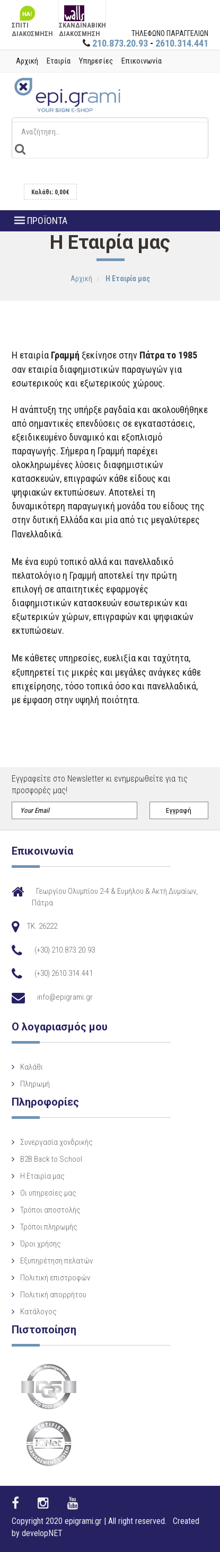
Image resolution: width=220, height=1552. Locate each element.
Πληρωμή (35, 1084)
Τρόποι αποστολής (50, 1210)
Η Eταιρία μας (42, 1176)
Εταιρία (59, 61)
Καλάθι (31, 1067)
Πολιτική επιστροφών (55, 1277)
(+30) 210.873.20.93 (64, 950)
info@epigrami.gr (65, 997)
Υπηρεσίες (96, 61)
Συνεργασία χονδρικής (56, 1142)
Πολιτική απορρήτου (53, 1294)
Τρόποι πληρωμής (48, 1227)
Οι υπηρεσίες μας (48, 1193)
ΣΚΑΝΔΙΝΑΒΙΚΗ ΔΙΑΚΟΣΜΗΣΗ (82, 15)
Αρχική (27, 61)
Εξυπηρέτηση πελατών (56, 1261)
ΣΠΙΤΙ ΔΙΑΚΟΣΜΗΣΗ (32, 15)
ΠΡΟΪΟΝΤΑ (40, 220)
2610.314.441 (181, 43)
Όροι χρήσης (40, 1244)
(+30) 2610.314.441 (63, 973)
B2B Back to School (51, 1159)
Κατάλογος (38, 1311)
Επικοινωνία (141, 61)
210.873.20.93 (120, 43)
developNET (42, 1533)
